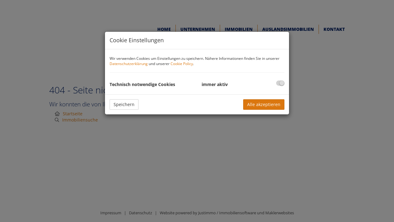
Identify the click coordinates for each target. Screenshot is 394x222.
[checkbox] (280, 83)
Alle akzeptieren (263, 104)
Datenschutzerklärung (129, 63)
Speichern (124, 104)
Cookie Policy (182, 63)
